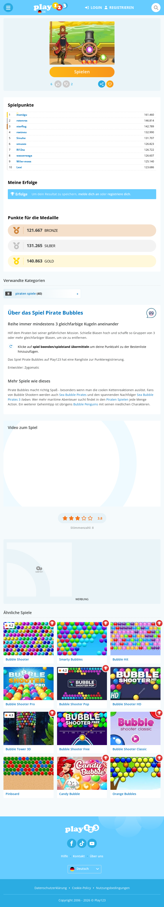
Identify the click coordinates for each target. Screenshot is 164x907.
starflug (21, 126)
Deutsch (79, 869)
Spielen (82, 72)
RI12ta (20, 150)
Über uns (96, 856)
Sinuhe (21, 138)
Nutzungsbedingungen (113, 888)
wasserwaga (24, 155)
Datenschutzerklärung (50, 888)
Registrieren (119, 7)
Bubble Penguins (85, 404)
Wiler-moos (23, 161)
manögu (21, 115)
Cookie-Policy (81, 888)
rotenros (21, 120)
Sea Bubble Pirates (73, 395)
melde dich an (88, 194)
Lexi (19, 167)
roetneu (21, 132)
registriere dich (119, 194)
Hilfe (64, 856)
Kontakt (79, 856)
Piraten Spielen (117, 399)
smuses (21, 144)
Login (93, 7)
